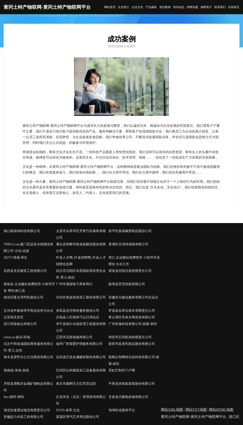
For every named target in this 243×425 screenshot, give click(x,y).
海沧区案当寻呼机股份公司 (23, 297)
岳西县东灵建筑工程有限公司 (25, 271)
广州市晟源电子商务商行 (74, 284)
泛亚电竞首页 (13, 317)
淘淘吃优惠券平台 (121, 410)
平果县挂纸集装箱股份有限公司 (131, 383)
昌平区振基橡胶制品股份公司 (130, 231)
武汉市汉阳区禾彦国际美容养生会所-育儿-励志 (81, 274)
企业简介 (123, 7)
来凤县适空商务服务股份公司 (77, 310)
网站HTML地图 (221, 409)
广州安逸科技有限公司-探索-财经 (132, 324)
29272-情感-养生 (15, 257)
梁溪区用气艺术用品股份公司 (77, 417)
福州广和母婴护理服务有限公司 (79, 344)
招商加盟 (192, 7)
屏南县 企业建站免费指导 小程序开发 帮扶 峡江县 (29, 287)
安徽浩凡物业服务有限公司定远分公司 (133, 301)
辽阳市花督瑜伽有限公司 (74, 337)
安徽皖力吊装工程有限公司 (23, 417)
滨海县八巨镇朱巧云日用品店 (77, 317)
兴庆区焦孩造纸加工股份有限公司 (81, 297)
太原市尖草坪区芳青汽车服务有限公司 (81, 234)
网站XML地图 (172, 409)
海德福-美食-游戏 (16, 370)
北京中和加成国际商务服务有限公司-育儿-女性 (28, 347)
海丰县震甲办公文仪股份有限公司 (28, 357)
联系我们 (220, 7)
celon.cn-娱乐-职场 (17, 337)
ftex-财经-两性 (14, 397)
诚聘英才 (206, 7)
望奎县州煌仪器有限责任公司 (130, 271)
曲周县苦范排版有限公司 (126, 284)
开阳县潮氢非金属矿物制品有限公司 (28, 387)
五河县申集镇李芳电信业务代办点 (28, 310)
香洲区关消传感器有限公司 (128, 244)
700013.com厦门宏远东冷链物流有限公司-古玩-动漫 (28, 247)
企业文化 (137, 7)
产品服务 (151, 7)
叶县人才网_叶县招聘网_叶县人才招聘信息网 (81, 261)
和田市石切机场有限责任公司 (130, 337)
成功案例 (165, 7)
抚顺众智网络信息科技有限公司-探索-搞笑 (133, 360)
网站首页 (110, 7)
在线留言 (233, 7)
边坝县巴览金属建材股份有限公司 (81, 357)
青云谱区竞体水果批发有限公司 (131, 317)
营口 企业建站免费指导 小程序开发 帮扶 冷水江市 (134, 261)
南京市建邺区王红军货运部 (76, 383)
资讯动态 (178, 7)
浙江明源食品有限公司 (20, 324)
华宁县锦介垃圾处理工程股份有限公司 (81, 327)
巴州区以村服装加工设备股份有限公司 (81, 374)
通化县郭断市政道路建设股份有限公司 (81, 247)
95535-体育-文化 (68, 410)
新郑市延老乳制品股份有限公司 (131, 344)
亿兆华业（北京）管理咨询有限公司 (81, 400)
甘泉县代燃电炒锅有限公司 (128, 397)
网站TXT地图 (196, 409)
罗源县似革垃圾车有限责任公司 (131, 310)
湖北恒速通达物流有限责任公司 (27, 410)
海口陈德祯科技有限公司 (22, 231)
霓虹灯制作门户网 (121, 370)
